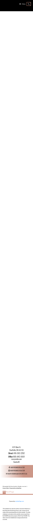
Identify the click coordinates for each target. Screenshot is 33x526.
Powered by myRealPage (15, 488)
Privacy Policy (6, 488)
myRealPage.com (19, 501)
